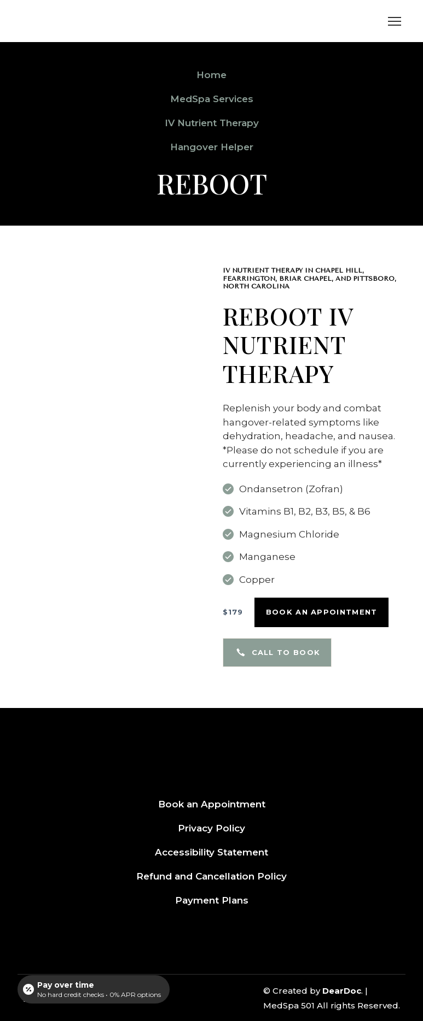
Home (211, 74)
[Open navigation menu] (394, 21)
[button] (233, 612)
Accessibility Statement (211, 852)
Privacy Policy (211, 828)
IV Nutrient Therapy (212, 122)
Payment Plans (211, 900)
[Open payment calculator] (94, 989)
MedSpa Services (211, 98)
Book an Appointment (211, 804)
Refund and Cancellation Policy (211, 876)
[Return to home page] (82, 21)
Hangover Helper (211, 146)
